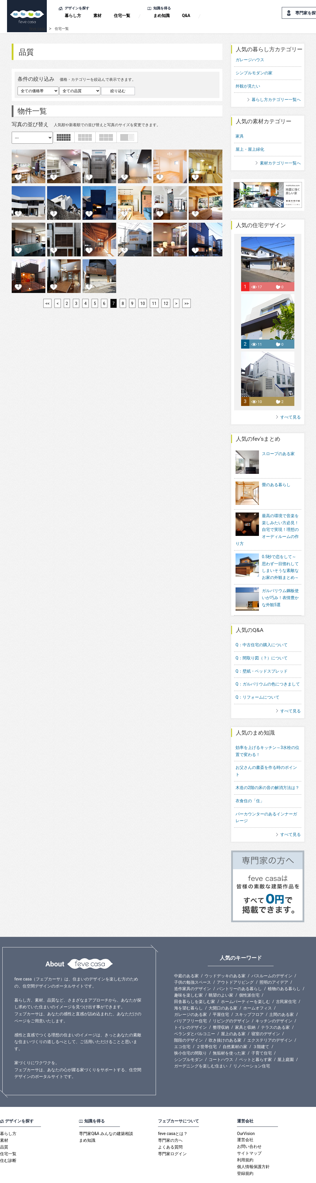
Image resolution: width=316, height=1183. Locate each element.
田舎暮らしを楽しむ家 (194, 982)
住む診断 (8, 1141)
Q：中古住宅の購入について (262, 625)
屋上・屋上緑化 (250, 149)
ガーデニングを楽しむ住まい (200, 1047)
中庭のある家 (186, 957)
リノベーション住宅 (251, 1047)
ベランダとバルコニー (194, 1015)
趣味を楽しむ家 (188, 976)
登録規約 (245, 1154)
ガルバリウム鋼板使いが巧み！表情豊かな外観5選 (280, 582)
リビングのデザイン (231, 1002)
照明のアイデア (274, 963)
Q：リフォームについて (257, 678)
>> (186, 303)
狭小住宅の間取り (190, 1034)
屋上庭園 (285, 1040)
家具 (240, 136)
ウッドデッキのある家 (225, 957)
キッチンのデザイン (273, 1002)
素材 (97, 15)
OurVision (246, 1114)
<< (47, 303)
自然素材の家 (235, 1028)
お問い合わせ (249, 1127)
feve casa (37, 28)
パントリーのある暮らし (239, 970)
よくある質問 (170, 1128)
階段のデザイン (188, 1021)
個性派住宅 (249, 976)
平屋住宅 (221, 995)
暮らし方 (73, 15)
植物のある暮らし (284, 970)
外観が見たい (248, 86)
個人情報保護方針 (253, 1148)
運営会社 (245, 1121)
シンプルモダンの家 (254, 73)
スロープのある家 (278, 453)
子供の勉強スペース (192, 963)
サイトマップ (249, 1134)
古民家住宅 (286, 982)
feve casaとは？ (173, 1114)
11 (154, 303)
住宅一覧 (122, 15)
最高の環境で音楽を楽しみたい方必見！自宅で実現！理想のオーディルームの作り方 (267, 514)
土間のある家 (281, 995)
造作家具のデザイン (192, 970)
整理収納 (221, 1008)
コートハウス (221, 1040)
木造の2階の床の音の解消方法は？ (267, 768)
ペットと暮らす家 (255, 1040)
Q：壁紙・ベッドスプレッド (262, 652)
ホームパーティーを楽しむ (245, 982)
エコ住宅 (182, 1028)
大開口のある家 (223, 989)
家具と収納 (245, 1008)
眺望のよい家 (221, 976)
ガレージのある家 (190, 995)
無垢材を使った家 (229, 1034)
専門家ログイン (172, 1135)
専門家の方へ (170, 1121)
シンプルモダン (188, 1040)
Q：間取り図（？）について (262, 639)
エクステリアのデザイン (269, 1021)
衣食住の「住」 (250, 781)
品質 (4, 1128)
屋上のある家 (233, 1015)
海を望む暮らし (188, 989)
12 (166, 303)
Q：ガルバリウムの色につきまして (268, 665)
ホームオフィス (257, 989)
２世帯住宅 (206, 1028)
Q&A (186, 15)
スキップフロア (249, 995)
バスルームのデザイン (271, 957)
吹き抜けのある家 (225, 1021)
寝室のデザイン (265, 1015)
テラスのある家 (275, 1008)
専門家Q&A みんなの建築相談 (106, 1114)
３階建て (261, 1028)
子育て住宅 (261, 1034)
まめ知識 (161, 15)
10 (142, 303)
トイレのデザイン (190, 1008)
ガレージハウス (250, 59)
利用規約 (245, 1141)
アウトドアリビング (235, 963)
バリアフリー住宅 (190, 1002)
